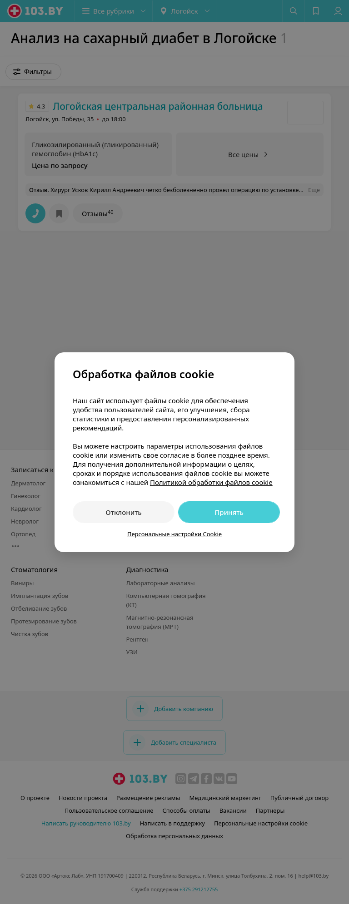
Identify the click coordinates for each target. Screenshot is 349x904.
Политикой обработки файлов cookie (211, 482)
